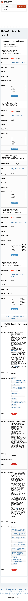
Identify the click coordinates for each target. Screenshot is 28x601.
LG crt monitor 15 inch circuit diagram (19, 560)
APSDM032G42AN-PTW (19, 222)
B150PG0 (14, 563)
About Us (15, 595)
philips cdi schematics (18, 396)
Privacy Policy (22, 589)
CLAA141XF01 (15, 384)
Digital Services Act (15, 593)
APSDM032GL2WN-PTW (17, 275)
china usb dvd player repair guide (18, 381)
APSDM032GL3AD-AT (18, 115)
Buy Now (15, 96)
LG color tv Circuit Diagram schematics (18, 402)
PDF (14, 413)
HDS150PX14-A (15, 393)
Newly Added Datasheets (8, 589)
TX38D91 (14, 404)
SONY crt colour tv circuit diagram (18, 388)
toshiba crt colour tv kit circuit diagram (19, 534)
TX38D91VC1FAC (16, 407)
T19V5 (16, 366)
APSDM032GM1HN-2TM (17, 169)
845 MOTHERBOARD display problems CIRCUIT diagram (18, 553)
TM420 (13, 351)
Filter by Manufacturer (9, 44)
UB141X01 (14, 391)
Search (21, 6)
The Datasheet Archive (6, 2)
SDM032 (14, 398)
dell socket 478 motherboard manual (18, 541)
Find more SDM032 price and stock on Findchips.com (14, 317)
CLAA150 (14, 557)
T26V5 (16, 508)
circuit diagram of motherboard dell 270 (18, 530)
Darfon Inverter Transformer (18, 549)
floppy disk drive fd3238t (18, 538)
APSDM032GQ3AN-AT (18, 63)
